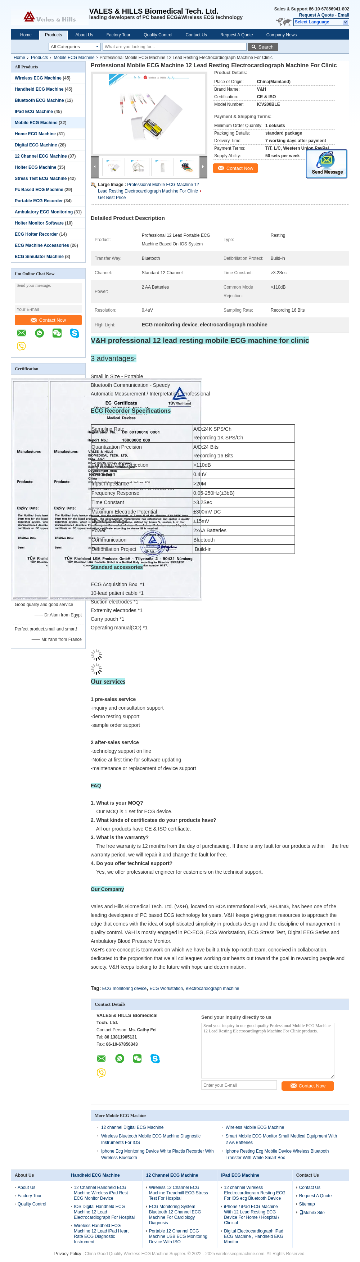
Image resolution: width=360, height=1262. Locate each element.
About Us (84, 34)
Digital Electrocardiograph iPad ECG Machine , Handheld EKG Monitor (253, 1236)
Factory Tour (118, 34)
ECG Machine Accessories (42, 245)
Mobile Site (312, 1212)
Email (343, 15)
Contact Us (196, 34)
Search (266, 47)
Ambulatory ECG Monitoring (44, 211)
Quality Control (158, 34)
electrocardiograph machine (212, 988)
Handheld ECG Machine (39, 89)
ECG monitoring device (124, 988)
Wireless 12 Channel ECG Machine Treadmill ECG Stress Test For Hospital (178, 1193)
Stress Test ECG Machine (41, 178)
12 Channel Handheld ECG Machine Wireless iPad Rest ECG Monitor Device (101, 1193)
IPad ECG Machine (34, 111)
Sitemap (307, 1204)
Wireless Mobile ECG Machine (255, 1127)
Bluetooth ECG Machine (39, 100)
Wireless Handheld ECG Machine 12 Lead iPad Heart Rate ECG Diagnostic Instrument (101, 1233)
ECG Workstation (166, 988)
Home (26, 34)
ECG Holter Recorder (36, 234)
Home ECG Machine (35, 133)
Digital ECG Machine (36, 145)
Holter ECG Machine (35, 167)
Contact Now (48, 320)
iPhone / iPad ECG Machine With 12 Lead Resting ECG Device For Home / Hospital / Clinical (251, 1214)
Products (53, 34)
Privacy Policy (67, 1253)
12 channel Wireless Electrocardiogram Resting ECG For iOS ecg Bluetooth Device (254, 1193)
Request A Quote (316, 15)
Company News (281, 34)
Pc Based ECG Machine (39, 189)
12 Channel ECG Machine (41, 156)
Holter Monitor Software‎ (39, 223)
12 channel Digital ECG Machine (132, 1127)
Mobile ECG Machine (74, 57)
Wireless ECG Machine (38, 78)
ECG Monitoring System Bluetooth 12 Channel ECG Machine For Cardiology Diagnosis (175, 1214)
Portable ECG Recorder (39, 200)
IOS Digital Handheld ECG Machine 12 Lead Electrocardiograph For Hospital (104, 1212)
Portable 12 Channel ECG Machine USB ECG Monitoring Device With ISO (178, 1236)
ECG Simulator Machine (39, 256)
